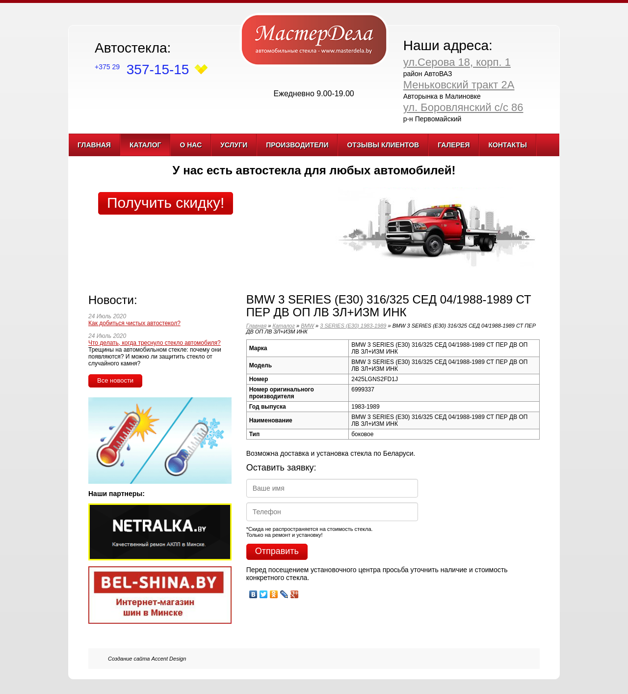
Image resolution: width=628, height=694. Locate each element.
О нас (191, 145)
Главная (94, 145)
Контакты (507, 145)
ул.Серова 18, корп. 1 (457, 62)
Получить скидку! (165, 202)
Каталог (145, 145)
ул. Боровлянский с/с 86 (463, 107)
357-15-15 (142, 69)
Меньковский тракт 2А (459, 85)
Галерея (454, 145)
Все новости (115, 380)
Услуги (233, 145)
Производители (297, 145)
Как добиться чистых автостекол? (134, 323)
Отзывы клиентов (383, 145)
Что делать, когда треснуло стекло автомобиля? (154, 342)
